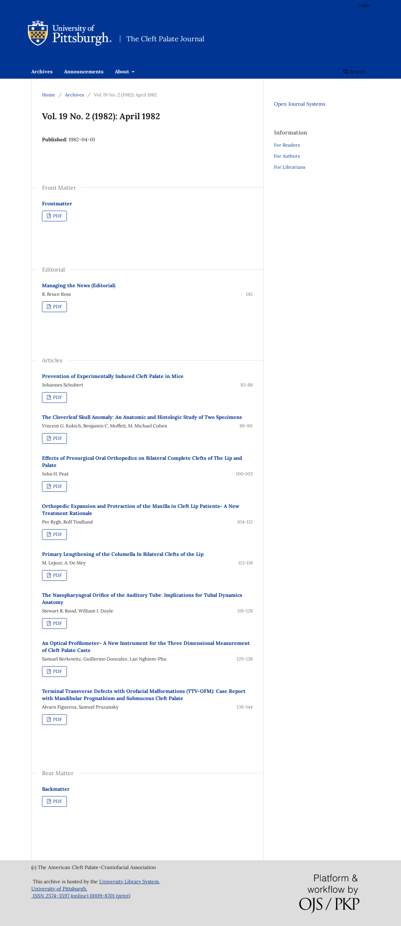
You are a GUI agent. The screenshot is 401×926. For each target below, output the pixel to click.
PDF (57, 216)
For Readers (287, 145)
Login (364, 5)
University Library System (129, 881)
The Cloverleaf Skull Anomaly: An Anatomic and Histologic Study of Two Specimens (142, 417)
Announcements (84, 71)
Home (48, 95)
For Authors (287, 156)
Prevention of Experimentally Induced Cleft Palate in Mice (113, 376)
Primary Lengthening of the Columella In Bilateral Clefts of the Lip (123, 554)
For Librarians (289, 167)
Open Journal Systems (299, 104)
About (123, 71)
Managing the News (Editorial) (78, 285)
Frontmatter (57, 203)
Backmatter (56, 789)
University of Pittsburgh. (59, 888)
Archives (42, 71)
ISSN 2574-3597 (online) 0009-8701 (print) (80, 896)
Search (354, 71)
